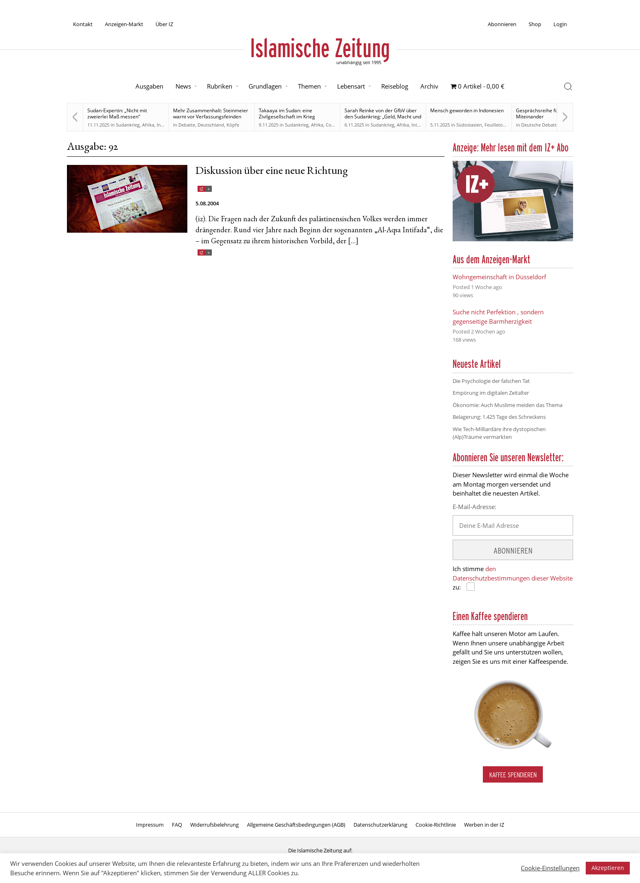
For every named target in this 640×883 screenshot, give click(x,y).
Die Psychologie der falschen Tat (491, 381)
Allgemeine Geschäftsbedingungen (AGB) (296, 824)
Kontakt (83, 24)
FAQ (177, 824)
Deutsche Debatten (541, 125)
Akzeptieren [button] (607, 868)
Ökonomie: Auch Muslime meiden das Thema (507, 405)
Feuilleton (495, 125)
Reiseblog (394, 86)
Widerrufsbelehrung (214, 824)
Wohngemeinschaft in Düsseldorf (499, 277)
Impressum (150, 824)
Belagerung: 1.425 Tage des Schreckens (499, 416)
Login (560, 24)
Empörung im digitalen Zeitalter (491, 392)
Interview (421, 125)
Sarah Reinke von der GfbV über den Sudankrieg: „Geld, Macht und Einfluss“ (382, 116)
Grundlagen (265, 86)
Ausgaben (149, 86)
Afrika (148, 125)
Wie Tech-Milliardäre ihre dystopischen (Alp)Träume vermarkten (499, 433)
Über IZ (164, 24)
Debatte (186, 125)
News (183, 86)
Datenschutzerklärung (380, 824)
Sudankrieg (128, 125)
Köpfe (233, 125)
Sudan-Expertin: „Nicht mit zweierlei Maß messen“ (117, 113)
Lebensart (351, 86)
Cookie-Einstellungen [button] (550, 868)
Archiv (429, 86)
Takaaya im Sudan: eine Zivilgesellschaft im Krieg (287, 113)
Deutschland (211, 125)
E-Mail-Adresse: (474, 507)
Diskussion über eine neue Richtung (272, 171)
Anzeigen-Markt (124, 24)
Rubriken (219, 86)
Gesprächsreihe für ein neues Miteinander (549, 113)
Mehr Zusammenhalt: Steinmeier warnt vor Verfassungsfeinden (210, 113)
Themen (309, 86)
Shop (535, 24)
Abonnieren (502, 24)
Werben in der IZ (484, 824)
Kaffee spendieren (513, 774)
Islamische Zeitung (320, 47)
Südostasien (469, 125)
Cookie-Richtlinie (436, 824)
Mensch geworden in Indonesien (467, 110)
